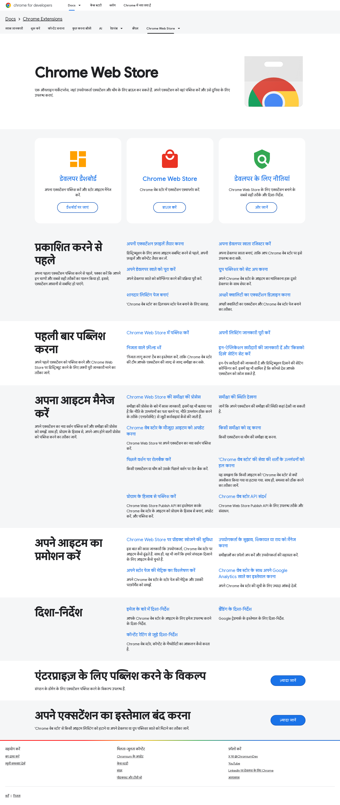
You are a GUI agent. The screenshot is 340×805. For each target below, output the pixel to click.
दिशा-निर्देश (58, 612)
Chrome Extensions (42, 19)
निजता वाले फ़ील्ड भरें (144, 348)
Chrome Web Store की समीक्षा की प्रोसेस (164, 397)
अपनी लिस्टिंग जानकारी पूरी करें (244, 333)
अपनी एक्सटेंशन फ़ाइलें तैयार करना (155, 244)
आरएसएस (234, 777)
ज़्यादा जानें (288, 680)
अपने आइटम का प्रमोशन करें (68, 550)
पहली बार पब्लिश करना (70, 343)
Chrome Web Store (96, 73)
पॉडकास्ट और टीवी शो (129, 777)
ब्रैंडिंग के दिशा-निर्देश (235, 609)
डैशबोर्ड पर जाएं (77, 207)
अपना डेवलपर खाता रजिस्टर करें (245, 244)
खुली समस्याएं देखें (15, 763)
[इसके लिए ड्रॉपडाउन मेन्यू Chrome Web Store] (180, 28)
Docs (10, 19)
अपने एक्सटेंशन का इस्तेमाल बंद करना (112, 715)
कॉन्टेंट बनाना (56, 28)
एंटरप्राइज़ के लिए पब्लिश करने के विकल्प (120, 676)
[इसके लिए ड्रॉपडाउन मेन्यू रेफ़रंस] (123, 28)
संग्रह (119, 770)
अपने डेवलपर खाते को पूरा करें (151, 269)
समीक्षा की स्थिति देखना (237, 397)
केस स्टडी (96, 5)
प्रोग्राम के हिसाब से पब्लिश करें (151, 496)
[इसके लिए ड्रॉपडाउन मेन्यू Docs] (81, 5)
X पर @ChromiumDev (243, 756)
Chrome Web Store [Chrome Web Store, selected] (160, 28)
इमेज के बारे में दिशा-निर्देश (148, 609)
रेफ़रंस (114, 28)
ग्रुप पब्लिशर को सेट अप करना (243, 269)
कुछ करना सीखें (81, 28)
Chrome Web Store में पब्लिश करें (158, 333)
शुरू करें (35, 28)
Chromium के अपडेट (130, 756)
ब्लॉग (112, 5)
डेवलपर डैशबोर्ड (78, 179)
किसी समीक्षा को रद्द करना (240, 428)
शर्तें (7, 796)
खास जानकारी (14, 28)
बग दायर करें (12, 756)
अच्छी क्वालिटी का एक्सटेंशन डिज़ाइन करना (254, 295)
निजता (16, 796)
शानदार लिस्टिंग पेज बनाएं (147, 295)
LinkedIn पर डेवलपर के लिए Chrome (250, 770)
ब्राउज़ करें (169, 207)
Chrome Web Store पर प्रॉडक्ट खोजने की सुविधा (170, 539)
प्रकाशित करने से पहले (68, 254)
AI (100, 28)
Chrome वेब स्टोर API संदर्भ (242, 496)
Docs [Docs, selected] (72, 5)
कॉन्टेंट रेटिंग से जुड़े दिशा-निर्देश (152, 635)
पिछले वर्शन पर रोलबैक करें (149, 459)
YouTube (234, 763)
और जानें (261, 207)
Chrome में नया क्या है (137, 5)
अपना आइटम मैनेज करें (74, 407)
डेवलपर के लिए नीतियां (262, 179)
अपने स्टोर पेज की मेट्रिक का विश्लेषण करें (161, 570)
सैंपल (135, 28)
